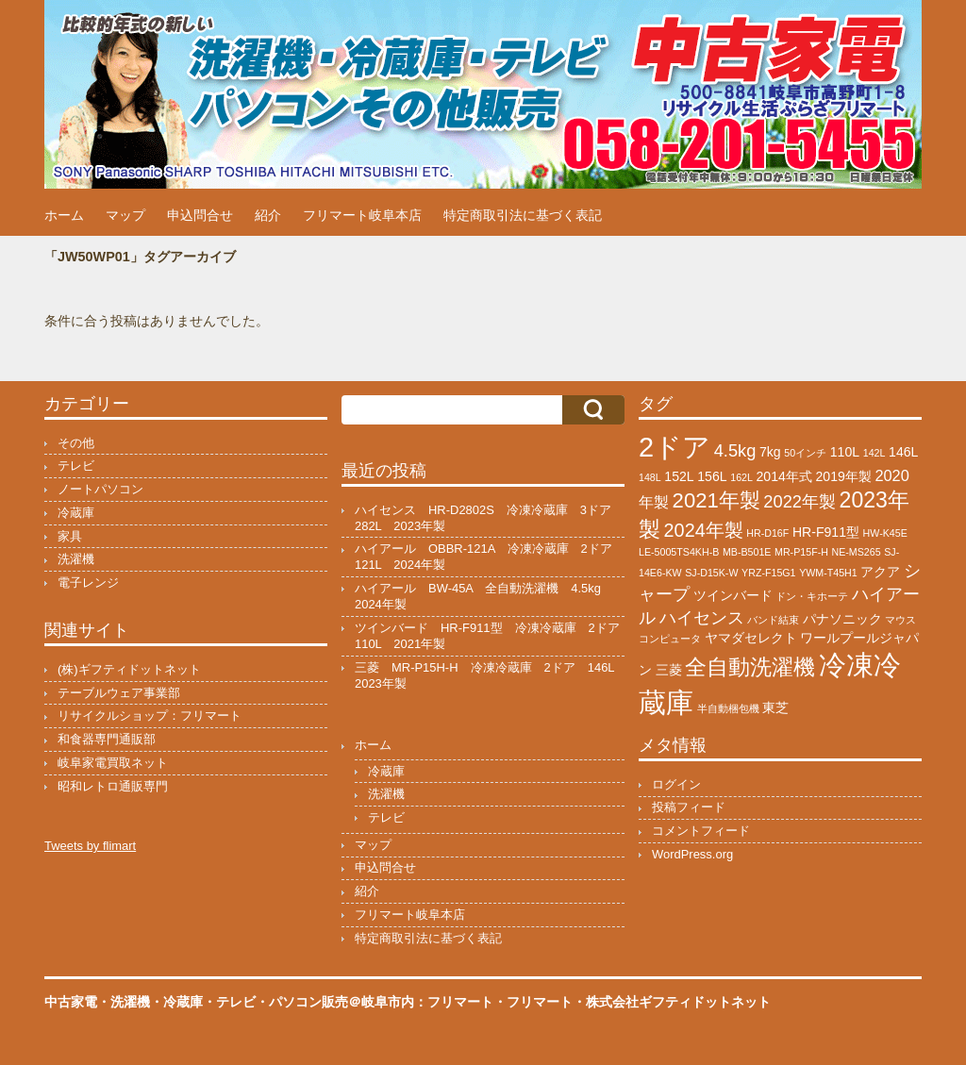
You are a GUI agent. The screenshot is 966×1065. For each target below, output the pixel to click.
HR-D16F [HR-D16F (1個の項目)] (767, 533)
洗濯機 (76, 559)
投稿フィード (688, 807)
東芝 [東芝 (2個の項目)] (775, 707)
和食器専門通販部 (107, 739)
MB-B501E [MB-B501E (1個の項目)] (747, 551)
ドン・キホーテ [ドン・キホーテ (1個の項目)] (811, 596)
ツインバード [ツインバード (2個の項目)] (733, 595)
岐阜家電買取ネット (113, 763)
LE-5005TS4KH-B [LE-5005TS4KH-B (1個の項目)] (679, 551)
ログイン (676, 784)
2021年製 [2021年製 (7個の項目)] (716, 500)
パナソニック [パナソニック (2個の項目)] (842, 618)
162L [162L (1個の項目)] (741, 477)
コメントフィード (701, 831)
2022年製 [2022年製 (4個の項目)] (799, 501)
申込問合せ (200, 215)
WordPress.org (692, 854)
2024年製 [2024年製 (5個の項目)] (703, 530)
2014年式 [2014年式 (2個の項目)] (784, 476)
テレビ (76, 465)
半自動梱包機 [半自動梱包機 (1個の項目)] (728, 708)
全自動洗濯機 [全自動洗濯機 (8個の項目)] (750, 667)
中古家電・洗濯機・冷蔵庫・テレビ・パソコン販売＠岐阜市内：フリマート (268, 1001)
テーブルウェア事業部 (119, 693)
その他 (76, 443)
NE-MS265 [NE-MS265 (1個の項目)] (856, 551)
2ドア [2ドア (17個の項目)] (674, 447)
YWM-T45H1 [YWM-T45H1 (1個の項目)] (828, 572)
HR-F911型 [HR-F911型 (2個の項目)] (825, 532)
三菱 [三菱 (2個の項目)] (669, 669)
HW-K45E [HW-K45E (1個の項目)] (885, 533)
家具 (70, 536)
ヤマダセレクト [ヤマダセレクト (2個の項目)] (751, 637)
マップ (125, 215)
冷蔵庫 (76, 513)
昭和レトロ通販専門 (113, 786)
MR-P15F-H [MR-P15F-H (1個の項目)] (801, 551)
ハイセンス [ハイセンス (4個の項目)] (701, 617)
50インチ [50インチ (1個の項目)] (805, 452)
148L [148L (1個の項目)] (650, 477)
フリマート (540, 1001)
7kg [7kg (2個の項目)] (770, 451)
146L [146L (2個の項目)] (903, 451)
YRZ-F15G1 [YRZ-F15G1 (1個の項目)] (768, 572)
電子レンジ (88, 582)
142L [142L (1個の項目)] (874, 452)
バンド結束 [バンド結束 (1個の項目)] (773, 619)
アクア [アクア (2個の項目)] (880, 571)
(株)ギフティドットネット (129, 669)
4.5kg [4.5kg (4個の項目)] (735, 450)
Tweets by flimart (90, 846)
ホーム (64, 215)
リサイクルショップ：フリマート (150, 715)
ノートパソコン (100, 489)
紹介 (268, 215)
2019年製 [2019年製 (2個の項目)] (843, 476)
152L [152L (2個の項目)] (678, 476)
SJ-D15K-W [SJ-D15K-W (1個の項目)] (711, 572)
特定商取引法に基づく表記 (522, 215)
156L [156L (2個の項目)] (711, 476)
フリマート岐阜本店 (362, 215)
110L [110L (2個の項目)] (844, 451)
